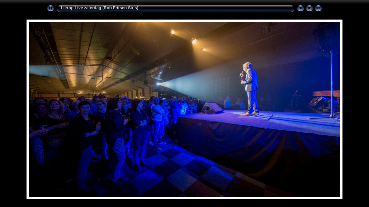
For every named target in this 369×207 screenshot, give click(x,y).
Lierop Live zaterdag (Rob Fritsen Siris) (99, 7)
